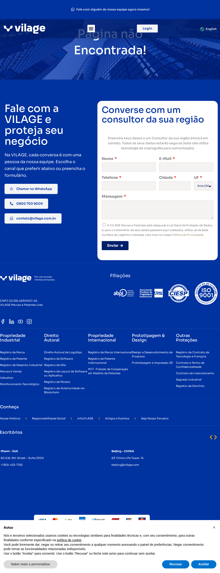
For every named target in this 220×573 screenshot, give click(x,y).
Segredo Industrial (188, 379)
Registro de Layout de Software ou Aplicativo (65, 373)
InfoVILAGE (85, 418)
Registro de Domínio (190, 386)
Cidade (166, 177)
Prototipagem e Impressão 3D (152, 362)
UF (196, 177)
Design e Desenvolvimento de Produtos (152, 354)
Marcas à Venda (11, 371)
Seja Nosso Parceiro (154, 418)
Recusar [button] (175, 564)
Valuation (6, 377)
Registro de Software (58, 358)
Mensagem (112, 196)
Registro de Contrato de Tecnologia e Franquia (192, 354)
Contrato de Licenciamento (195, 373)
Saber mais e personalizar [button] (30, 564)
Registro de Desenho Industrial (21, 365)
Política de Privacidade (187, 235)
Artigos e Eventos (117, 418)
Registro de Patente (13, 358)
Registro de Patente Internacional (101, 360)
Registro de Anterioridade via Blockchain (64, 390)
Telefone (110, 177)
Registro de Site (55, 365)
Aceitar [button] (203, 564)
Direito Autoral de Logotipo (63, 352)
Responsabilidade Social (48, 418)
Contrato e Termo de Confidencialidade (190, 365)
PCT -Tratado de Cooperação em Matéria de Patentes (108, 371)
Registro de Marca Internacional (110, 352)
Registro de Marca (12, 352)
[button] (91, 28)
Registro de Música (57, 382)
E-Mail (165, 158)
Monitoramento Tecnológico (19, 384)
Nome (108, 158)
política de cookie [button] (69, 540)
